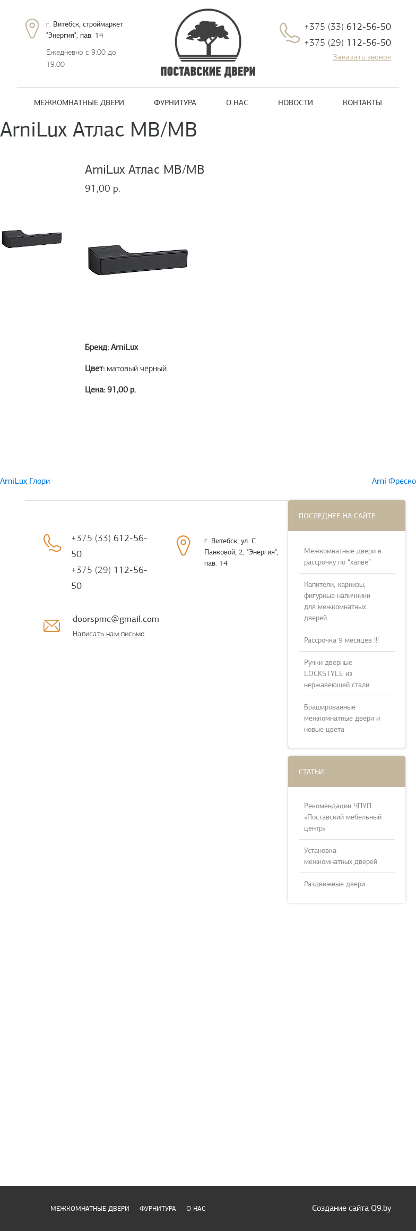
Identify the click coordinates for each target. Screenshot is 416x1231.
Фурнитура (175, 102)
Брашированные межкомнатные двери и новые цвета (342, 718)
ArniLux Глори (25, 481)
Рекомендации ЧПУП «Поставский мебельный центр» (343, 817)
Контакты (362, 102)
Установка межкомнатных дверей (340, 856)
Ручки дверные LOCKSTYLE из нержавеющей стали (336, 673)
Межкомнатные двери (79, 102)
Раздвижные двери (334, 883)
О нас (237, 102)
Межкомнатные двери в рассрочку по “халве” (343, 556)
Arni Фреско (394, 481)
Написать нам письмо (109, 633)
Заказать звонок (362, 57)
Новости (295, 102)
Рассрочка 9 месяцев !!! (341, 640)
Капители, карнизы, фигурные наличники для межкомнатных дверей (337, 601)
